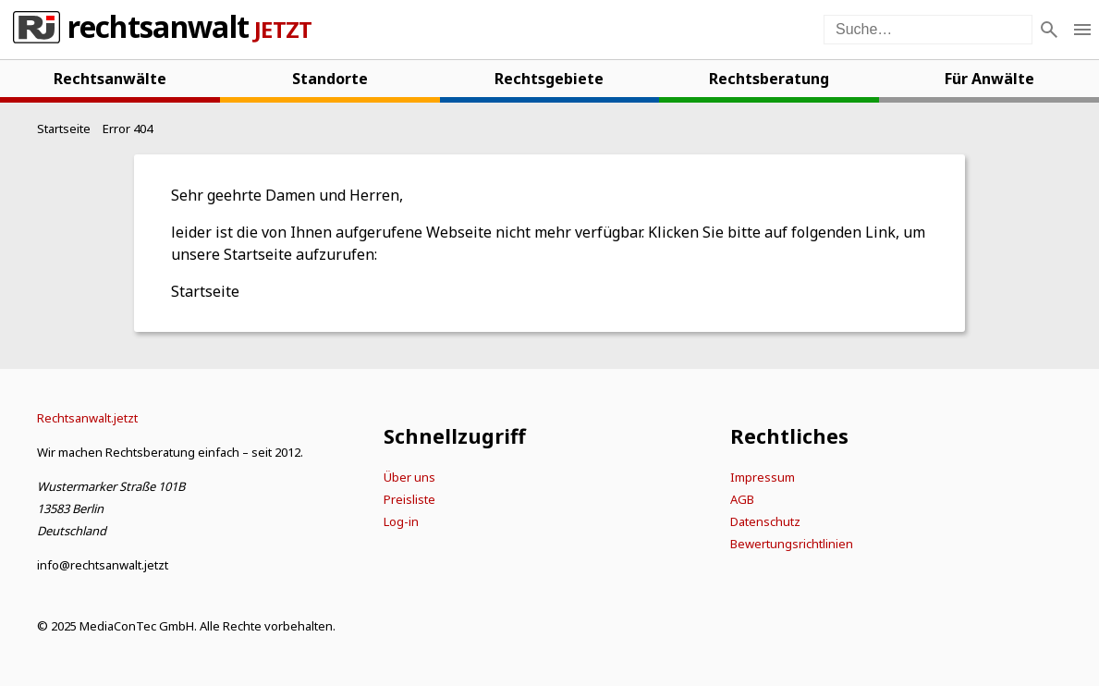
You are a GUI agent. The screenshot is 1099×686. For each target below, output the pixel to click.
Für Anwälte (989, 78)
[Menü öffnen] (1082, 29)
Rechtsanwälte (110, 78)
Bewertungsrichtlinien (791, 543)
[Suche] (1049, 29)
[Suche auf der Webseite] (928, 29)
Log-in (401, 521)
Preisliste (409, 499)
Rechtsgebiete (549, 78)
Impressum (762, 477)
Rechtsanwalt (158, 29)
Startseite (205, 291)
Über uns (409, 477)
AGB (742, 499)
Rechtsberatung (769, 78)
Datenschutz (765, 521)
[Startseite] (64, 128)
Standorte (330, 78)
